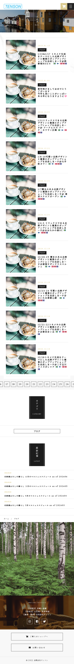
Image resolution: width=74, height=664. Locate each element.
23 (47, 384)
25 (60, 384)
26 (67, 384)
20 (27, 384)
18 (13, 384)
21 (34, 384)
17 (7, 384)
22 (40, 384)
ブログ (37, 431)
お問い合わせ (37, 647)
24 (53, 384)
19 (20, 384)
